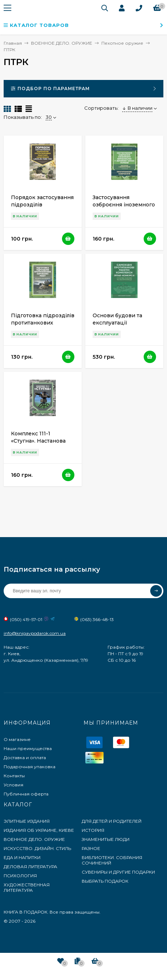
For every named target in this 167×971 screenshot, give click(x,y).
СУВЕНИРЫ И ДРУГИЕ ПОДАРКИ (118, 872)
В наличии (137, 108)
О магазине (17, 739)
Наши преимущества (28, 748)
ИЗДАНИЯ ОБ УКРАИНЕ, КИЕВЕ (39, 830)
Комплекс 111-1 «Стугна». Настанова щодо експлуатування (41, 440)
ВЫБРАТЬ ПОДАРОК (105, 881)
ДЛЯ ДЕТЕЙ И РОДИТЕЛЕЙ (111, 821)
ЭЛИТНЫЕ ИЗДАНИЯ (27, 821)
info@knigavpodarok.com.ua (35, 633)
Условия (13, 784)
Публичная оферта (26, 794)
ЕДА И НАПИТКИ (22, 857)
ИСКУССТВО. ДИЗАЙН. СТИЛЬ (37, 848)
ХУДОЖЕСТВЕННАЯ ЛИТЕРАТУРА (27, 887)
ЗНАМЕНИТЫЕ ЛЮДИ (105, 839)
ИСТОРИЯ (93, 830)
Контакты (14, 775)
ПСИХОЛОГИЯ (20, 875)
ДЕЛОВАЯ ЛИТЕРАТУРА (30, 866)
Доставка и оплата (25, 757)
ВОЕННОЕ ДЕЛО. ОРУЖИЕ (34, 839)
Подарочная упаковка (29, 766)
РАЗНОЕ (91, 848)
